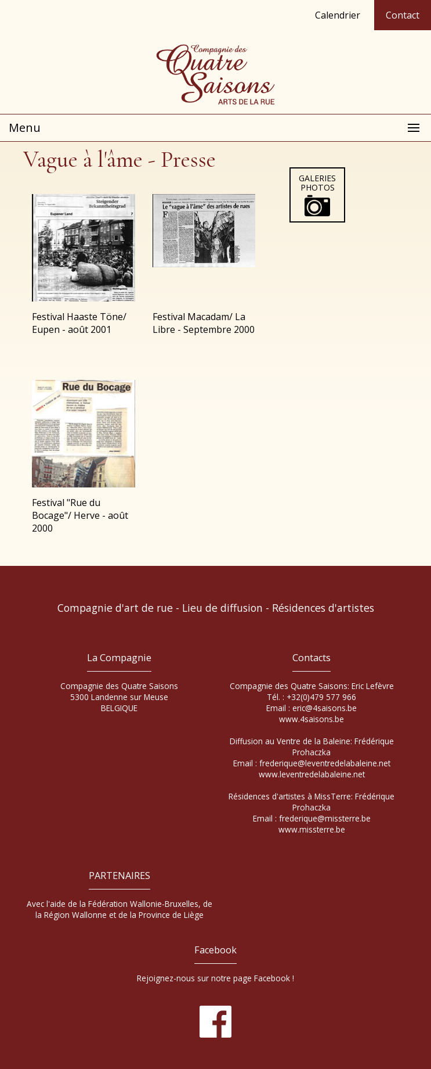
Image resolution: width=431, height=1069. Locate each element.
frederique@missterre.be (325, 818)
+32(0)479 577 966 (321, 696)
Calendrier (337, 15)
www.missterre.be (311, 829)
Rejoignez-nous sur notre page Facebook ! (215, 978)
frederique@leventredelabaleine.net (324, 763)
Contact (402, 15)
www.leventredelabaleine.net (312, 774)
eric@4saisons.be (324, 707)
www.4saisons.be (311, 718)
